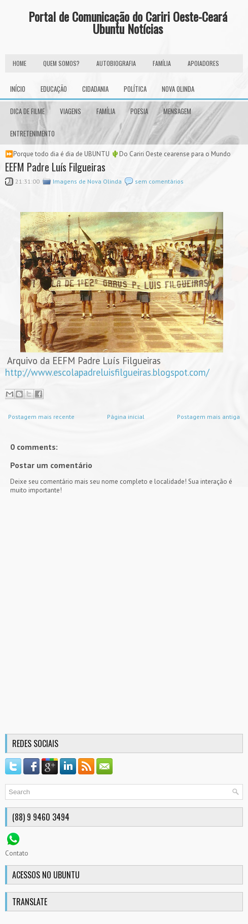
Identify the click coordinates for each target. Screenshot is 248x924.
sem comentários (159, 181)
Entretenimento (32, 133)
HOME (19, 63)
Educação (54, 89)
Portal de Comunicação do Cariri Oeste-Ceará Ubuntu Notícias (127, 22)
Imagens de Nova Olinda (87, 181)
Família (105, 111)
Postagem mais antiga (208, 416)
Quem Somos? (61, 63)
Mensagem (177, 111)
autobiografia (116, 63)
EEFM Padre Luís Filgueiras (55, 167)
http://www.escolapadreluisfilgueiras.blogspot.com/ (107, 372)
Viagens (70, 111)
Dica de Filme (27, 111)
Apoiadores (203, 63)
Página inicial (126, 416)
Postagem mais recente (41, 416)
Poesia (139, 111)
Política (135, 89)
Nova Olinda (178, 89)
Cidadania (95, 89)
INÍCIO (17, 89)
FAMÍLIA (162, 63)
